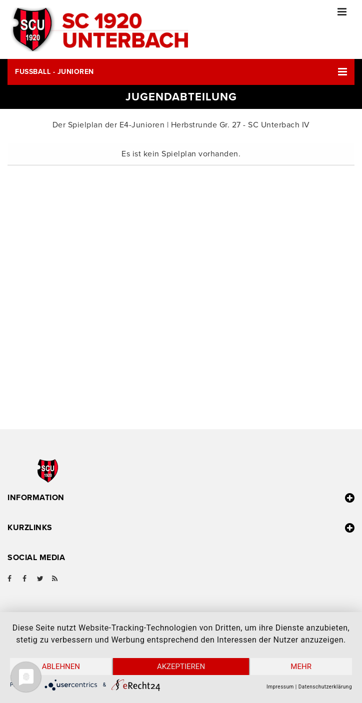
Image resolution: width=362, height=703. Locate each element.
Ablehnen (61, 666)
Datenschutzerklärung (325, 687)
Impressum (280, 687)
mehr (301, 666)
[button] (181, 71)
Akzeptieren (181, 666)
